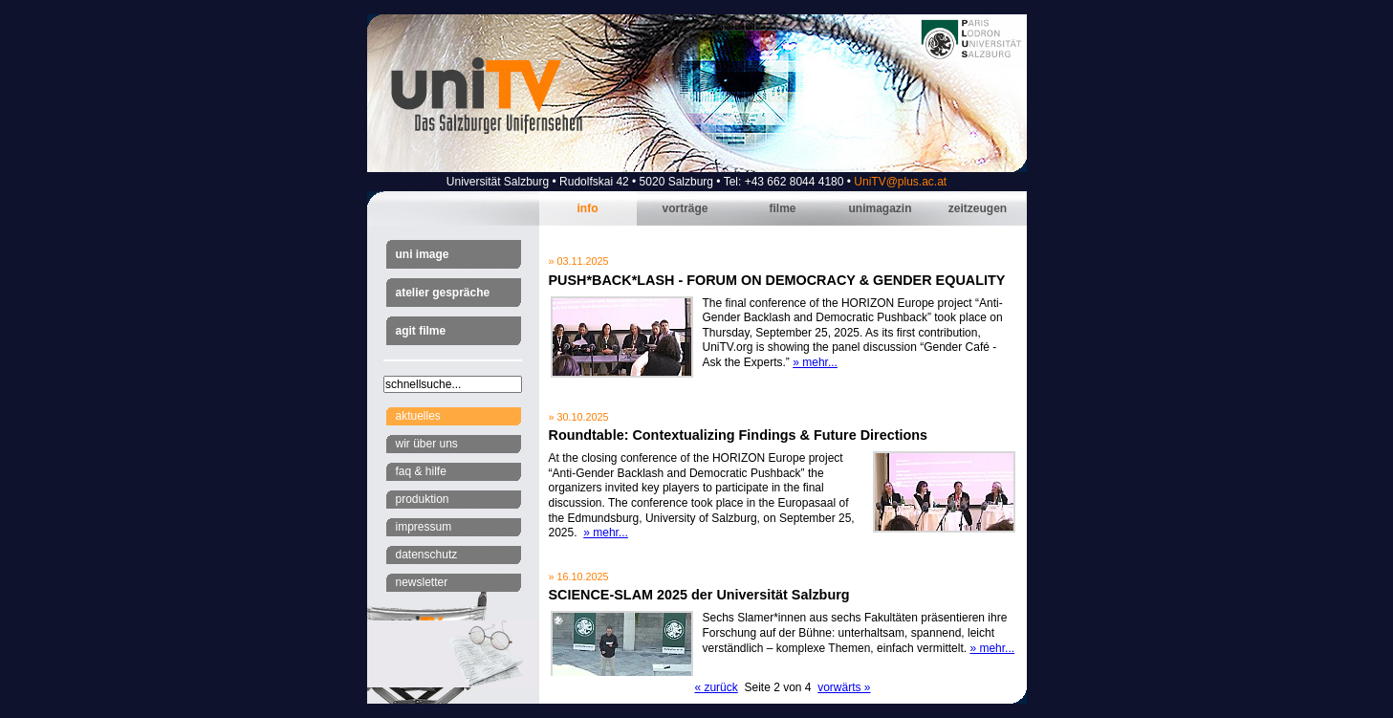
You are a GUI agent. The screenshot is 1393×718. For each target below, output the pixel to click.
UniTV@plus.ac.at (900, 181)
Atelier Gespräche (443, 292)
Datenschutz (427, 554)
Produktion (422, 499)
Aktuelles (418, 416)
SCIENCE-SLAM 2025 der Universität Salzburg (699, 594)
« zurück (715, 687)
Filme (782, 208)
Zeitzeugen (977, 208)
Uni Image (422, 254)
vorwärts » (843, 687)
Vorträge (684, 208)
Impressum (424, 526)
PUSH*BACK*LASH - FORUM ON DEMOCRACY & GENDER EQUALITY (777, 280)
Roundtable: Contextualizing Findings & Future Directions (738, 435)
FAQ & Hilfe (421, 471)
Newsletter (422, 582)
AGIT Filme (421, 330)
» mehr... (815, 362)
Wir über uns (427, 443)
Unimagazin (879, 208)
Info (588, 208)
